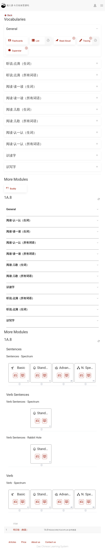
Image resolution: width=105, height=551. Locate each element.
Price (23, 542)
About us (35, 542)
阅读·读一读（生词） (52, 231)
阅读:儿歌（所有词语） (52, 276)
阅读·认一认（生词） (52, 220)
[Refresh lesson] (99, 199)
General (52, 209)
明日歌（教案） (20, 529)
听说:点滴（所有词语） (52, 298)
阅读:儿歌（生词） (52, 265)
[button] (101, 5)
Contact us (50, 542)
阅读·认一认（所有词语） (52, 242)
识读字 (52, 287)
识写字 (52, 320)
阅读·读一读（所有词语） (52, 253)
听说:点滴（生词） (52, 309)
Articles (12, 542)
